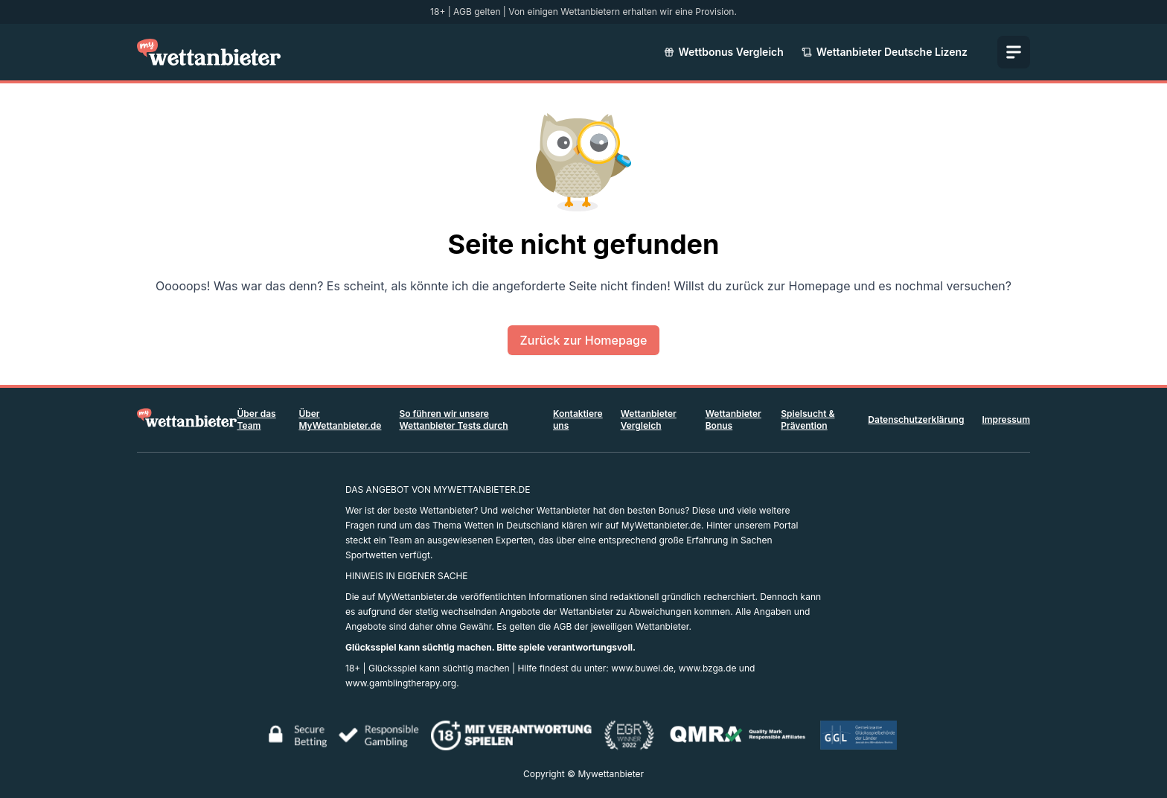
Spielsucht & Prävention (807, 419)
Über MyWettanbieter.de (339, 419)
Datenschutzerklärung (916, 419)
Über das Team (256, 419)
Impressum (1006, 419)
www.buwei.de (642, 668)
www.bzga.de (708, 668)
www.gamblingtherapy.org (400, 683)
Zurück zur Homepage (584, 340)
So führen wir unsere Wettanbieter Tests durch (453, 419)
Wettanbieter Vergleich (649, 419)
